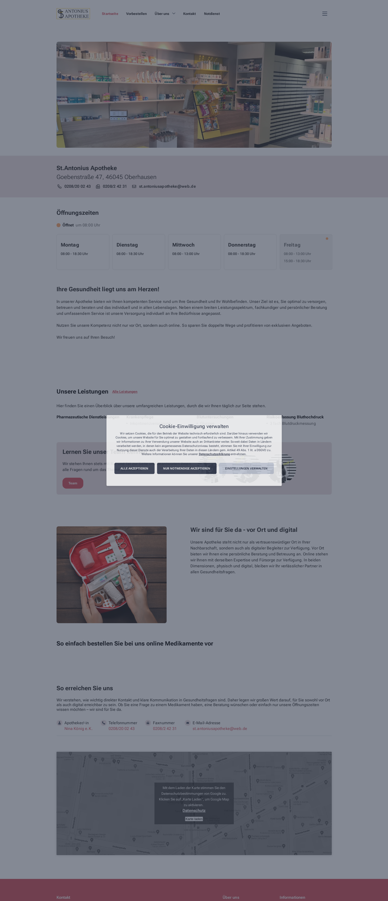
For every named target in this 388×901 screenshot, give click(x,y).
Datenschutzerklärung (214, 454)
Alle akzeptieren (134, 468)
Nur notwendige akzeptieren (186, 468)
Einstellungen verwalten (246, 468)
